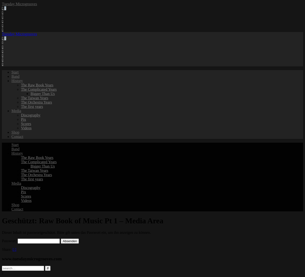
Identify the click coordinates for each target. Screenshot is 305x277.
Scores (26, 124)
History (17, 81)
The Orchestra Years (36, 102)
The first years (32, 107)
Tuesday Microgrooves (19, 4)
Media (16, 111)
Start (15, 72)
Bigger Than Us (42, 94)
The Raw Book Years (37, 85)
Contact (17, 137)
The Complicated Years (39, 89)
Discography (31, 115)
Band (15, 76)
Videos (26, 128)
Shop (15, 132)
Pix (23, 119)
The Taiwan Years (34, 98)
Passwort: (31, 241)
